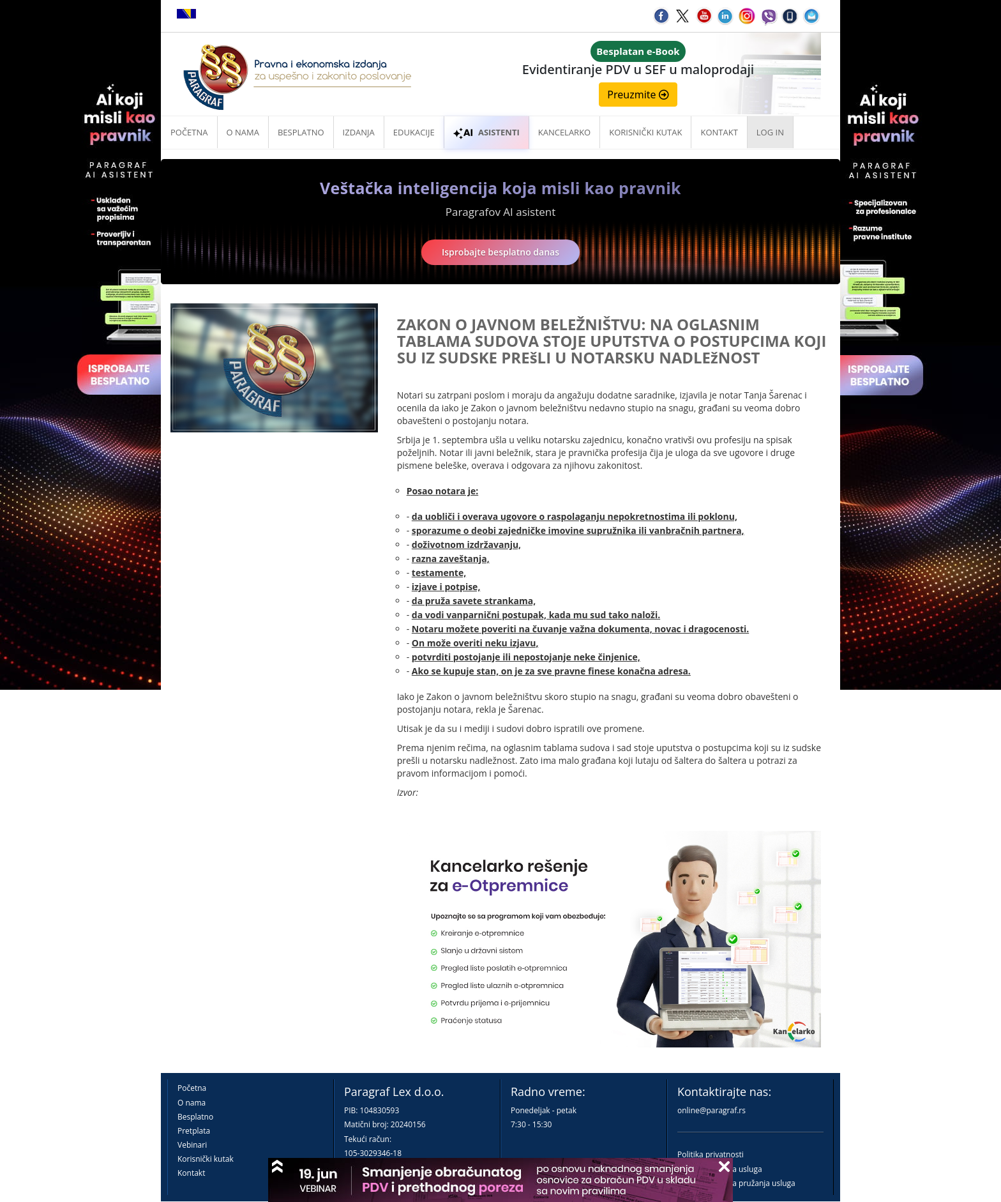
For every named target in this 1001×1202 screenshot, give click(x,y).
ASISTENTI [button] (486, 132)
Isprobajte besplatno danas (500, 252)
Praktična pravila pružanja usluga (736, 1183)
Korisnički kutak (205, 1158)
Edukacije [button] (414, 132)
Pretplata (193, 1130)
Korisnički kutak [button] (645, 132)
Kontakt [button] (718, 132)
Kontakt (191, 1173)
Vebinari (192, 1144)
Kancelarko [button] (564, 132)
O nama (243, 132)
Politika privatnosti (710, 1154)
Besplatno (301, 132)
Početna (189, 132)
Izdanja (359, 132)
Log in (770, 132)
